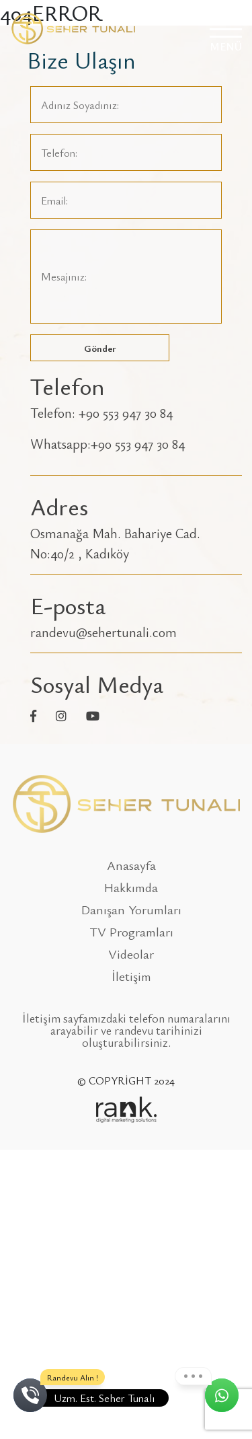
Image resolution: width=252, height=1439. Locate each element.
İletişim (131, 975)
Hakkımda (131, 887)
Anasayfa (131, 864)
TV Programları (131, 931)
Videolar (131, 953)
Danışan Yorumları (131, 909)
